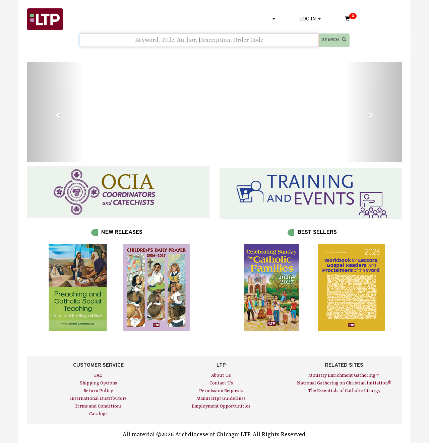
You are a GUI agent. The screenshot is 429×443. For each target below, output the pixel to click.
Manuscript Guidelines (221, 398)
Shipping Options (98, 383)
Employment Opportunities (221, 406)
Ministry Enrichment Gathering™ (344, 375)
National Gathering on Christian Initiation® (344, 383)
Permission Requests (221, 390)
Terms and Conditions (98, 406)
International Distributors (98, 398)
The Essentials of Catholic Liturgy (344, 390)
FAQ (98, 375)
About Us (221, 375)
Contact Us (221, 383)
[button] (55, 112)
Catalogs (98, 414)
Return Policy (98, 390)
